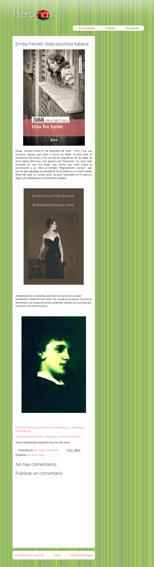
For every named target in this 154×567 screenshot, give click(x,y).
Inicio (57, 555)
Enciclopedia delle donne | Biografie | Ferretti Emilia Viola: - (48, 436)
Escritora (32, 455)
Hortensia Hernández (46, 450)
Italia (41, 455)
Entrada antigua (81, 555)
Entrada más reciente (29, 555)
